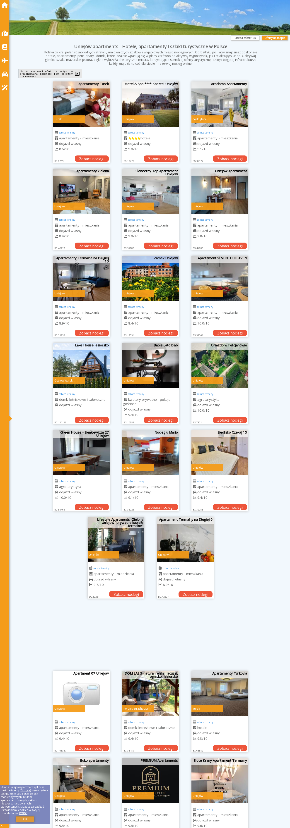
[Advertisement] (151, 637)
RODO (23, 813)
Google (25, 790)
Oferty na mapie (274, 38)
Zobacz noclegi (91, 158)
